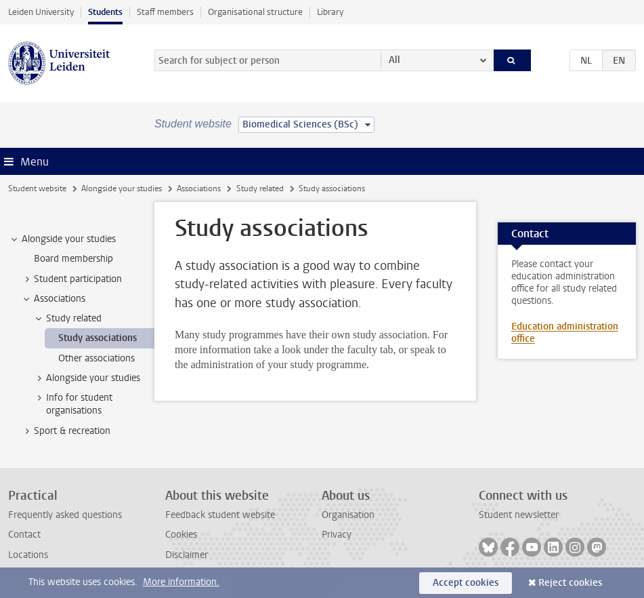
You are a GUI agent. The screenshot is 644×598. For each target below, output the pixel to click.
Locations (28, 555)
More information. (181, 582)
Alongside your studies (121, 188)
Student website (37, 188)
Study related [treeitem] (67, 318)
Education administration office (564, 332)
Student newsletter (519, 515)
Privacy (336, 534)
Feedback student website (220, 515)
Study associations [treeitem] (97, 338)
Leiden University (41, 12)
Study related (260, 188)
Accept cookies (465, 582)
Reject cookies (570, 582)
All (394, 60)
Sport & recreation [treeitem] (65, 431)
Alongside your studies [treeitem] (62, 239)
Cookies (181, 534)
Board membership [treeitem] (73, 258)
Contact (24, 534)
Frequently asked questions (65, 515)
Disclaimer (186, 555)
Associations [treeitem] (53, 299)
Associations (199, 188)
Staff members (165, 12)
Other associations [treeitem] (96, 358)
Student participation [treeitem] (71, 279)
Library (330, 12)
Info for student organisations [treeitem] (72, 404)
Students (105, 12)
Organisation (348, 515)
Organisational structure (255, 12)
